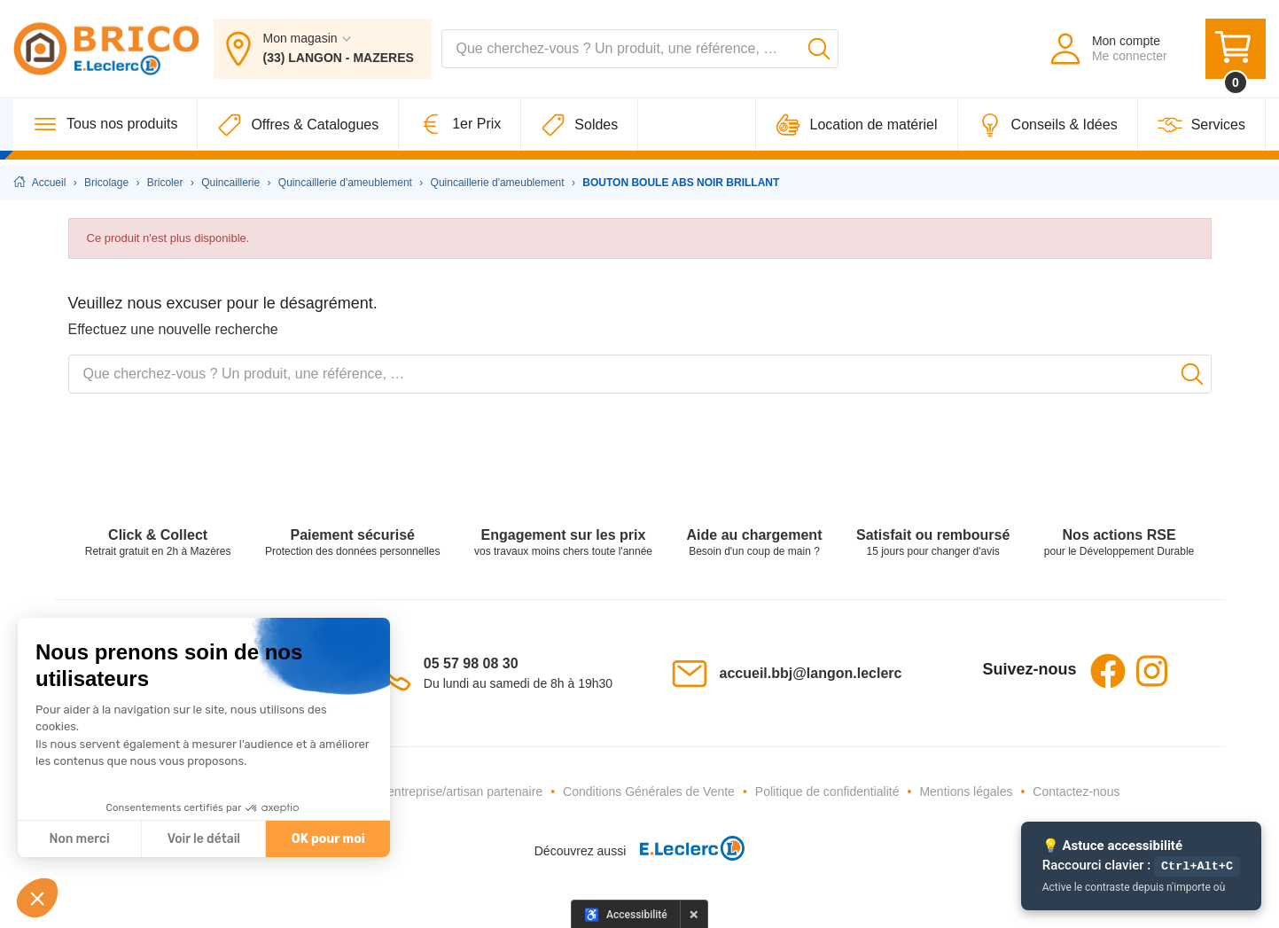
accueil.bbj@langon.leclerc (811, 673)
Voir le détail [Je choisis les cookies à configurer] (204, 838)
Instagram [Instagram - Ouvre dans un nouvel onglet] (1152, 671)
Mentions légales (965, 791)
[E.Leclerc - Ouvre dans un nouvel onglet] (685, 850)
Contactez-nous (1076, 791)
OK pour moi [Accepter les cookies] (328, 838)
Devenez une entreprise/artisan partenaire (427, 791)
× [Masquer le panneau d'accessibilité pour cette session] (694, 914)
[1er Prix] (460, 130)
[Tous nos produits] (105, 130)
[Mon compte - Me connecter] (1107, 51)
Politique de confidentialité (827, 791)
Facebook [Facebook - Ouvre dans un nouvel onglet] (1108, 671)
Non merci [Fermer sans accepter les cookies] (79, 838)
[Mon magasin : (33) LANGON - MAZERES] (323, 51)
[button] (37, 898)
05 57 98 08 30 (471, 663)
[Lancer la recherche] (819, 51)
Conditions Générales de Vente (649, 791)
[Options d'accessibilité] (626, 914)
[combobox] (639, 51)
